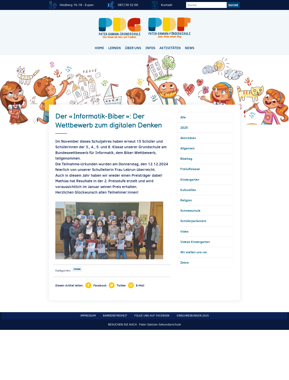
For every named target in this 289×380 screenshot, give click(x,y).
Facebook (100, 285)
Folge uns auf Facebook (152, 316)
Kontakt (166, 5)
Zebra (77, 269)
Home (99, 48)
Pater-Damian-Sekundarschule (160, 324)
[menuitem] (99, 48)
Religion (186, 200)
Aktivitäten (170, 48)
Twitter (121, 285)
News (189, 48)
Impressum (88, 316)
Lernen (114, 48)
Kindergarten (189, 179)
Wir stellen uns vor (193, 252)
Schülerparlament (193, 221)
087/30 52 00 (128, 5)
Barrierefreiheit (115, 316)
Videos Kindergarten (195, 242)
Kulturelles (188, 190)
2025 (184, 127)
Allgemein (187, 148)
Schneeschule (190, 210)
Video (184, 231)
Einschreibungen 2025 (193, 316)
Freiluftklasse (190, 169)
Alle (183, 117)
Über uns (133, 48)
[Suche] (206, 5)
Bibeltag (186, 158)
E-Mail (140, 285)
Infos (150, 48)
